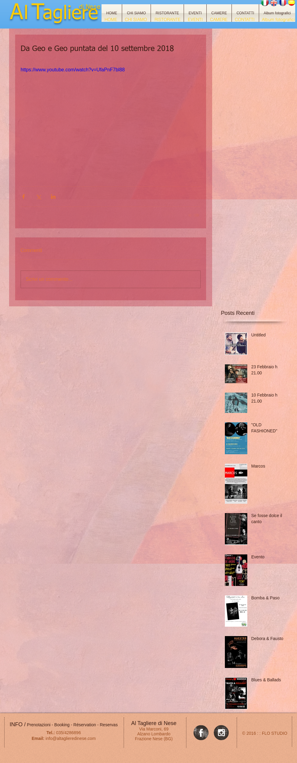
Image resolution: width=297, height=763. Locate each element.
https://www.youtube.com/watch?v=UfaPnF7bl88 (73, 69)
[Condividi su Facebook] (23, 196)
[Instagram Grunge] (221, 732)
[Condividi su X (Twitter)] (38, 196)
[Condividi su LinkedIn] (53, 196)
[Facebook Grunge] (201, 732)
